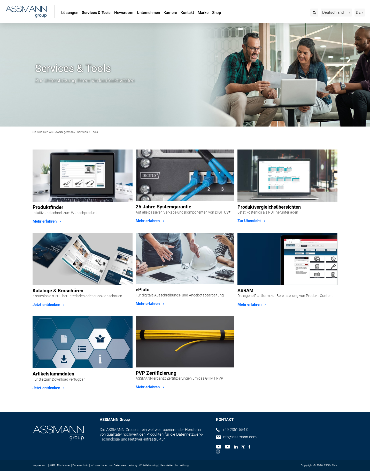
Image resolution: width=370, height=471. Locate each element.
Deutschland (333, 12)
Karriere (170, 12)
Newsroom (123, 12)
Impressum (40, 465)
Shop (216, 12)
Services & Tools (96, 12)
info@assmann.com (239, 437)
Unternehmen (148, 12)
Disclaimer (63, 465)
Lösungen (69, 12)
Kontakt (187, 12)
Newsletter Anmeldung (174, 465)
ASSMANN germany (62, 132)
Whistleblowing (148, 465)
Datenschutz (80, 465)
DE (358, 12)
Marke (203, 12)
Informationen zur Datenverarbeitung (113, 465)
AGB (52, 465)
